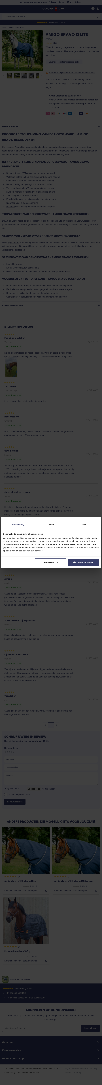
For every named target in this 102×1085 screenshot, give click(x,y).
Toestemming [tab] (17, 524)
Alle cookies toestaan (83, 562)
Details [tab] (51, 524)
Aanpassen (51, 562)
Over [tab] (84, 524)
